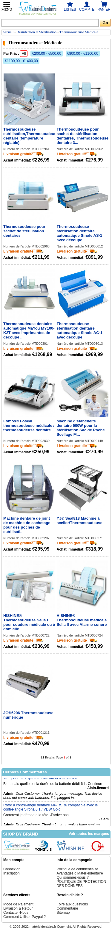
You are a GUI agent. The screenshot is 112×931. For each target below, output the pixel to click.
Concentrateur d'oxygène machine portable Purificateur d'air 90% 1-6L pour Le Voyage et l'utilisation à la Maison (55, 778)
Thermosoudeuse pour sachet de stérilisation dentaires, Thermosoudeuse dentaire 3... (82, 136)
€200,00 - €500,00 (46, 53)
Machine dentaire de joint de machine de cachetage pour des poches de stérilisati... (26, 525)
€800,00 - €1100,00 (82, 53)
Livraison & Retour (18, 908)
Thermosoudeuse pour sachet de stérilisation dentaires (24, 231)
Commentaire (67, 908)
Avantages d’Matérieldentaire (80, 873)
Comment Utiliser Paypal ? (24, 917)
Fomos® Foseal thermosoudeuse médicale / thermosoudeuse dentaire (28, 425)
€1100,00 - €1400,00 (21, 61)
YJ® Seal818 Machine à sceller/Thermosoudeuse (79, 520)
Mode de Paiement (18, 904)
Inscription (11, 873)
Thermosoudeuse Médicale (78, 32)
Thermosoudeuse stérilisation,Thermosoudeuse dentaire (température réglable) (29, 136)
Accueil (7, 32)
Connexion (11, 869)
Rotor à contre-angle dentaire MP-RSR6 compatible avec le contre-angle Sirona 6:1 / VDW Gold (50, 809)
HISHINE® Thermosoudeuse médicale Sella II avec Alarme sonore (82, 620)
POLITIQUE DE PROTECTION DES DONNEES (81, 884)
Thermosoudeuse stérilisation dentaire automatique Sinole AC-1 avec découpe (79, 330)
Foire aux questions (72, 904)
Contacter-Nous (15, 912)
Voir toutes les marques (89, 834)
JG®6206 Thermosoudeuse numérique (28, 715)
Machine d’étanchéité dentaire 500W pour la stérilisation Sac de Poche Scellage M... (81, 428)
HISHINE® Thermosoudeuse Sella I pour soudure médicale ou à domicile (29, 622)
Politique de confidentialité (77, 869)
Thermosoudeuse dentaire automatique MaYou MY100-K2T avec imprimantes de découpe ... (29, 330)
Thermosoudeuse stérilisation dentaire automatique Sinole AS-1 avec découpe (79, 233)
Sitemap (63, 912)
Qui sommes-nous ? (73, 877)
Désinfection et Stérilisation (36, 32)
